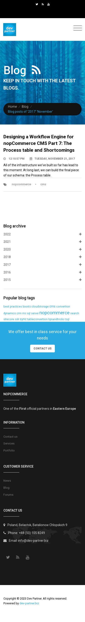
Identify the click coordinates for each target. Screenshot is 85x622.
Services (9, 443)
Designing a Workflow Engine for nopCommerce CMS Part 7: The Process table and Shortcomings (39, 143)
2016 (42, 272)
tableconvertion (37, 319)
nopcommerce (21, 184)
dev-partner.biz (29, 603)
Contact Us (42, 348)
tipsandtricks (56, 319)
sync (23, 319)
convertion (63, 306)
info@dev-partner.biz (33, 540)
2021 (42, 242)
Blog (25, 106)
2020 (42, 249)
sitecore (8, 319)
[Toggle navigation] (76, 28)
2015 (42, 280)
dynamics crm (12, 313)
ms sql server (30, 313)
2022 (42, 234)
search (74, 313)
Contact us (10, 436)
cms (43, 184)
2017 (42, 265)
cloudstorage (40, 306)
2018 (42, 257)
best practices (12, 306)
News (7, 480)
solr (17, 319)
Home (12, 106)
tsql (67, 319)
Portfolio (9, 450)
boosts (27, 306)
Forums (8, 494)
